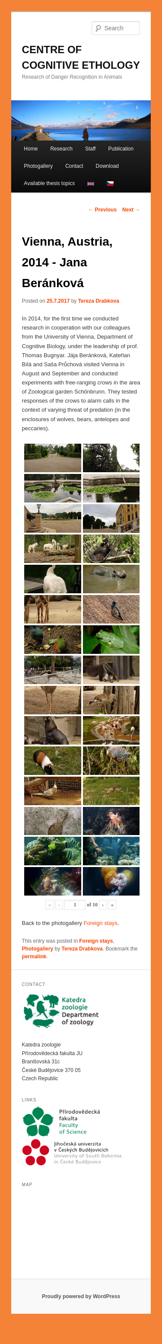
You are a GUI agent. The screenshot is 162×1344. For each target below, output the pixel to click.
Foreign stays (101, 923)
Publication (120, 149)
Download (107, 166)
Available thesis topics (49, 183)
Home (31, 149)
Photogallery (38, 166)
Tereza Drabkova (98, 301)
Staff (90, 149)
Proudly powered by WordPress (81, 1296)
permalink (34, 957)
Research (61, 149)
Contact (74, 166)
